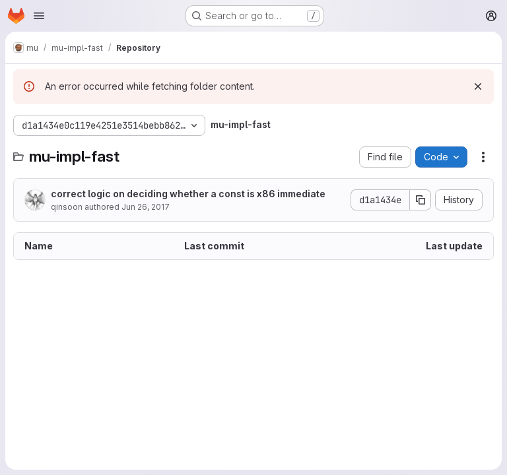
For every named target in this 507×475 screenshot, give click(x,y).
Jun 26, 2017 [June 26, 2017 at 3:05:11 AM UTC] (145, 207)
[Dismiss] (478, 86)
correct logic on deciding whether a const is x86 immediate (188, 193)
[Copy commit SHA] (420, 199)
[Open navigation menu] (39, 15)
